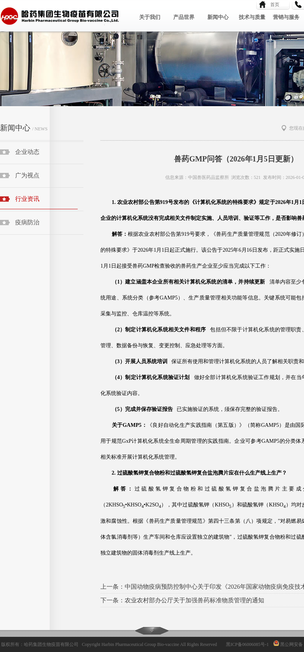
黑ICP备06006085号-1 (247, 644)
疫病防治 (27, 222)
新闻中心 (218, 17)
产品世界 (183, 17)
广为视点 (27, 175)
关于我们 (149, 17)
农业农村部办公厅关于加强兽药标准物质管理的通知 (194, 600)
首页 (272, 4)
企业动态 (27, 152)
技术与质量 (252, 17)
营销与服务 (286, 17)
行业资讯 (39, 202)
